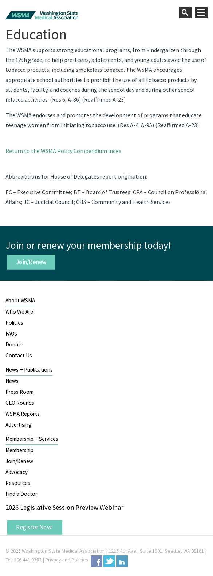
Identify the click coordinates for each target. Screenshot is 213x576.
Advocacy (16, 472)
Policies (14, 322)
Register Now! (34, 527)
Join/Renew (31, 262)
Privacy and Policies (66, 559)
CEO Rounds (19, 402)
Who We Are (19, 311)
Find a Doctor (21, 493)
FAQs (11, 333)
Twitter (109, 561)
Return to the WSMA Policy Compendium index (63, 150)
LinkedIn (122, 561)
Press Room (19, 391)
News (12, 380)
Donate (14, 344)
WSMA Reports (22, 413)
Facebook (96, 561)
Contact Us (18, 355)
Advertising (18, 424)
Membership (19, 450)
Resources (17, 482)
